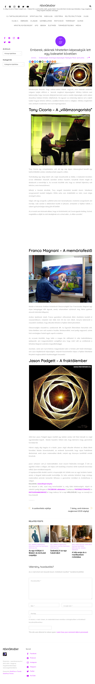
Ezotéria (59, 17)
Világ (86, 17)
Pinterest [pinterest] (31, 658)
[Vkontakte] (47, 62)
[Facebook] (30, 62)
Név (33, 606)
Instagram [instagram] (31, 663)
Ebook (43, 26)
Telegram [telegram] (31, 667)
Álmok (80, 21)
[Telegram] (37, 62)
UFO (36, 26)
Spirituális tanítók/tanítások (38, 546)
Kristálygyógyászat (23, 26)
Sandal (33, 58)
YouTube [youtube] (31, 676)
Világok (34, 21)
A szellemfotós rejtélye (41, 509)
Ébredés (24, 21)
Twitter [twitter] (30, 671)
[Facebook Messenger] (35, 62)
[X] (40, 62)
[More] (55, 62)
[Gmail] (45, 62)
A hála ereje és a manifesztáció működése (79, 555)
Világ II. (15, 21)
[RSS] (52, 62)
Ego (30, 545)
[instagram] (14, 6)
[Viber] (50, 62)
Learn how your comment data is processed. (72, 633)
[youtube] (28, 6)
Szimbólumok (46, 21)
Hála (73, 545)
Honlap (33, 614)
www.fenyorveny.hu (44, 484)
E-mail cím (68, 606)
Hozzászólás (36, 581)
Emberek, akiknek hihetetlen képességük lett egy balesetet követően (60, 52)
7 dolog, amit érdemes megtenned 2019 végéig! (78, 510)
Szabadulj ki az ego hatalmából (58, 552)
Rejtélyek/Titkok (73, 17)
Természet (70, 21)
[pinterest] (10, 6)
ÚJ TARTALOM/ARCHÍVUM (17, 17)
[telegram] (19, 6)
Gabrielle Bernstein (38, 545)
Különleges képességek (57, 58)
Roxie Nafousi (80, 545)
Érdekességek (43, 58)
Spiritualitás (36, 17)
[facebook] (5, 6)
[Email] (42, 62)
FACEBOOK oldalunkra (56, 490)
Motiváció (58, 21)
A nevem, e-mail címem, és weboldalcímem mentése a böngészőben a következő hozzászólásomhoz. (57, 621)
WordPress (13, 672)
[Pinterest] (32, 62)
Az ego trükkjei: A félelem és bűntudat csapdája (37, 553)
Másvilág (48, 17)
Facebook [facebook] (31, 654)
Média (78, 26)
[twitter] (23, 6)
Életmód (52, 26)
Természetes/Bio (66, 26)
